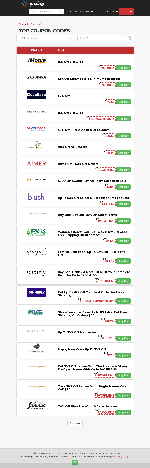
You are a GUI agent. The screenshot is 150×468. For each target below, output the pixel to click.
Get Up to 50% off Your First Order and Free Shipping (91, 294)
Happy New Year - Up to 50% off (82, 349)
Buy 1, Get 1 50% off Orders (78, 164)
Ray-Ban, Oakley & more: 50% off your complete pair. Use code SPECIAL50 (94, 273)
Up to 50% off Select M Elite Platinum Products (93, 198)
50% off (64, 96)
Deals (103, 14)
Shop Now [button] (123, 68)
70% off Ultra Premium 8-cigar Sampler (87, 406)
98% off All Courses (72, 147)
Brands (91, 14)
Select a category (46, 38)
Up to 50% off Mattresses (77, 332)
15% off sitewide (70, 62)
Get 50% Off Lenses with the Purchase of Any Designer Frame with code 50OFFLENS (93, 368)
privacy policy (121, 456)
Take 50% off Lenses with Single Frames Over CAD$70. (93, 388)
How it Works (75, 14)
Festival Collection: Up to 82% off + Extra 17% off (91, 253)
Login (114, 14)
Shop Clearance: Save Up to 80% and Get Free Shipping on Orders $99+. (92, 313)
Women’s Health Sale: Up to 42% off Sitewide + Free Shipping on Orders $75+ (94, 233)
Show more (75, 423)
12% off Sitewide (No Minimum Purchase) (89, 79)
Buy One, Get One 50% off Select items (87, 215)
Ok (75, 462)
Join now (126, 14)
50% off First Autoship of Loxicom (84, 130)
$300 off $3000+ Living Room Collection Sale (92, 181)
